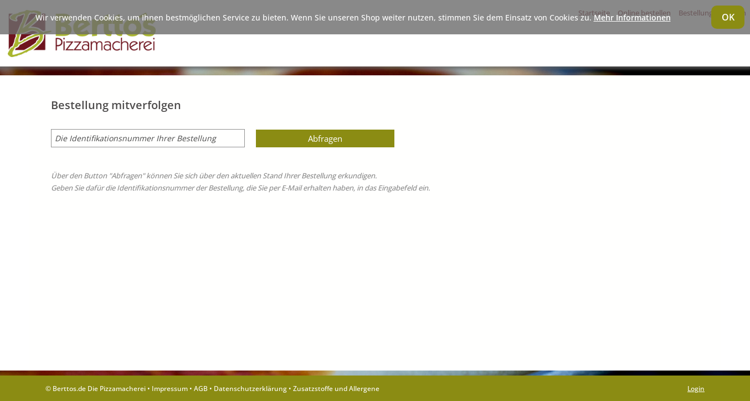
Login (696, 388)
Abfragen (325, 138)
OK (728, 17)
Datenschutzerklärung (250, 388)
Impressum (170, 388)
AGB (201, 388)
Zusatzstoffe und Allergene (336, 388)
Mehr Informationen (632, 17)
